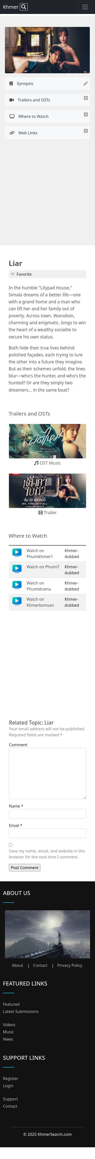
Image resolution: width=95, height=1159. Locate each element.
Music (8, 1032)
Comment (18, 744)
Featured (11, 1004)
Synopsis (21, 83)
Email (14, 825)
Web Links (23, 133)
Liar (15, 263)
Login (8, 1085)
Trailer (47, 512)
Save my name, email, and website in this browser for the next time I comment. (47, 854)
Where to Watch (28, 116)
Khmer (15, 6)
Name (14, 806)
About (17, 965)
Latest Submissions (21, 1011)
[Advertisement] (46, 194)
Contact (40, 965)
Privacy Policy (69, 965)
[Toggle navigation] (85, 7)
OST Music (47, 463)
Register (10, 1078)
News (8, 1039)
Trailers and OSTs (29, 100)
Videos (9, 1024)
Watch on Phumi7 (43, 567)
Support (10, 1099)
